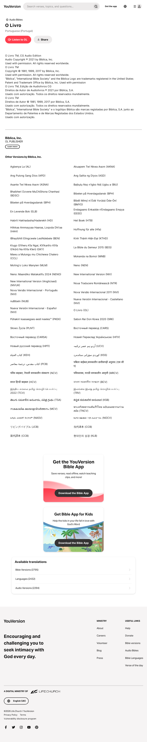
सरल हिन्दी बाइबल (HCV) (23, 381)
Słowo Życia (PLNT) (22, 328)
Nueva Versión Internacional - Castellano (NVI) (98, 301)
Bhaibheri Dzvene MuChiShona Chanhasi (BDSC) (34, 193)
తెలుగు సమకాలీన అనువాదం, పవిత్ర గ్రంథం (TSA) (35, 399)
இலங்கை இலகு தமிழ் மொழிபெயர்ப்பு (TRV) (96, 390)
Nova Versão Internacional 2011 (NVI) (96, 292)
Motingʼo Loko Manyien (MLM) (29, 265)
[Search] (57, 6)
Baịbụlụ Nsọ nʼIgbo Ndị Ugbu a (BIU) (96, 184)
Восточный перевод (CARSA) (28, 337)
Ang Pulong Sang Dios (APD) (27, 175)
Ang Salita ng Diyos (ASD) (90, 175)
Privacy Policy (10, 714)
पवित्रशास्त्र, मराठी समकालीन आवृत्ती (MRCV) (96, 373)
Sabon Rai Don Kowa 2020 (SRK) (94, 319)
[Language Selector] (125, 6)
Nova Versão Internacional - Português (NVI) (34, 292)
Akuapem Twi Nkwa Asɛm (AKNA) (94, 166)
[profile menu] (137, 6)
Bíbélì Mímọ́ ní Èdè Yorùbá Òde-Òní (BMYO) (95, 202)
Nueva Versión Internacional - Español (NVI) (33, 310)
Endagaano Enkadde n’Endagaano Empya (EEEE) (99, 211)
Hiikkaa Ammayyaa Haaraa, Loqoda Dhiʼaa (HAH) (36, 229)
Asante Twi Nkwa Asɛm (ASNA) (29, 184)
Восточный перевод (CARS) (91, 328)
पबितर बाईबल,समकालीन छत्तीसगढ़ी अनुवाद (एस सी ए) (99, 363)
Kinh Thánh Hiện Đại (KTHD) (91, 238)
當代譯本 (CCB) (19, 435)
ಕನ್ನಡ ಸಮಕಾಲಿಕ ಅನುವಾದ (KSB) (91, 399)
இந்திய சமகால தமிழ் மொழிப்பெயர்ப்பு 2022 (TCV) (33, 390)
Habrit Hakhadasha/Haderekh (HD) (31, 220)
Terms (23, 714)
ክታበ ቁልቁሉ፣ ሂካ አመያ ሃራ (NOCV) (93, 417)
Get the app (111, 6)
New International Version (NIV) (93, 274)
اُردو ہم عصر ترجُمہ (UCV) (89, 346)
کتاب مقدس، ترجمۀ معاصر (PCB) (29, 364)
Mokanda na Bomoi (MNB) (90, 256)
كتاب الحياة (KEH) (20, 355)
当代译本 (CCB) (83, 426)
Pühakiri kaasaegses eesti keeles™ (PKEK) (35, 319)
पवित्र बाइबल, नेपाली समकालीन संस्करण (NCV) (34, 373)
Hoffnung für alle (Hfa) (87, 229)
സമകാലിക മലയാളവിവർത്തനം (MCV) (34, 408)
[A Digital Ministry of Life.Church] (73, 690)
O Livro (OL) (81, 310)
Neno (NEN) (81, 265)
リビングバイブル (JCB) (24, 426)
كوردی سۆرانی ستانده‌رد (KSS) (90, 355)
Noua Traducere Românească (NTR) (95, 283)
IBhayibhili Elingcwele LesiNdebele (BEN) (35, 238)
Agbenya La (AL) (20, 166)
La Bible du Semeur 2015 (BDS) (93, 247)
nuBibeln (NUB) (19, 301)
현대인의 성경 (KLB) (85, 435)
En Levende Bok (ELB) (23, 211)
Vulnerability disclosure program (20, 718)
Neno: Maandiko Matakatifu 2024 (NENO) (35, 274)
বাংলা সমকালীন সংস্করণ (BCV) (90, 381)
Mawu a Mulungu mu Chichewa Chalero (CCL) (34, 256)
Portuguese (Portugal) (19, 31)
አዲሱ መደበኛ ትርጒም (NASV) (26, 417)
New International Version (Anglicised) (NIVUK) (33, 283)
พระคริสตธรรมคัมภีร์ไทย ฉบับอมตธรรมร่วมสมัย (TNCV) (99, 408)
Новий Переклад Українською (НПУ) (97, 337)
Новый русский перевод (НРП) (30, 346)
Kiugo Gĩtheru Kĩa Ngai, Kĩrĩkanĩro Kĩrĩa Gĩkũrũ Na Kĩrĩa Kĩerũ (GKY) (34, 247)
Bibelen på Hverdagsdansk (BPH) (94, 193)
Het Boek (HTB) (83, 220)
